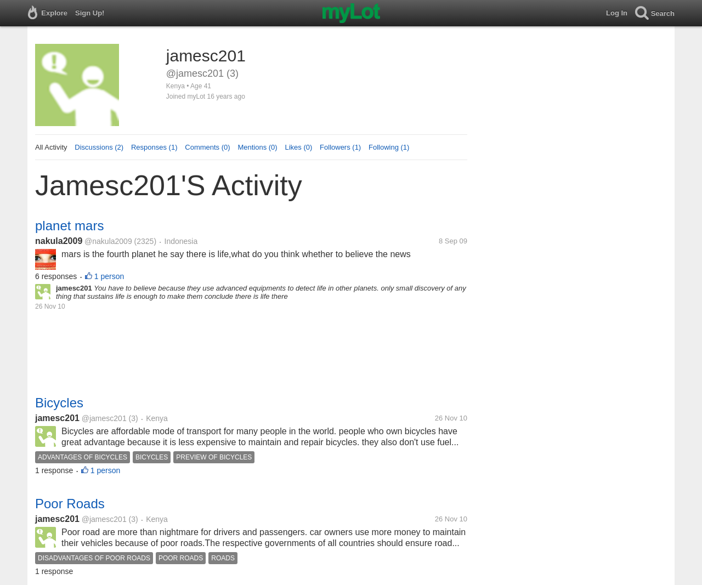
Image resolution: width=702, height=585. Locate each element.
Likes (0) (298, 147)
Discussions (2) (99, 147)
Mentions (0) (257, 147)
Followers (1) (340, 147)
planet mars (69, 225)
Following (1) (389, 147)
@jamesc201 (104, 418)
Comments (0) (207, 147)
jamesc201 (57, 418)
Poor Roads (70, 503)
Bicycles (59, 402)
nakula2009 (58, 241)
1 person (109, 276)
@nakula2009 (108, 241)
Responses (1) (154, 147)
